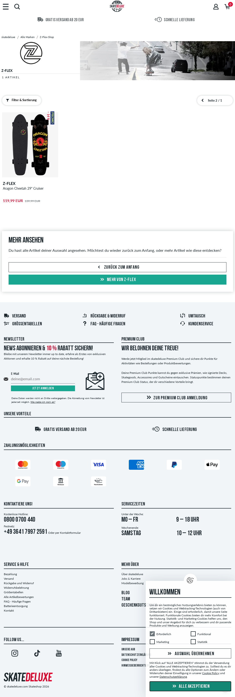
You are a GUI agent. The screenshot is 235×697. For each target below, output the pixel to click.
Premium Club (133, 339)
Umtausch (192, 316)
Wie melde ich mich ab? (42, 401)
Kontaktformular (70, 532)
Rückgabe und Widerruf (19, 583)
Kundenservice (196, 324)
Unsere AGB (128, 649)
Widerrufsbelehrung (16, 587)
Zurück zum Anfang (118, 267)
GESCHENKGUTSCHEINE (139, 605)
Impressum (130, 640)
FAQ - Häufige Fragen (103, 324)
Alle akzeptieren (190, 686)
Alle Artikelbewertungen (19, 597)
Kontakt (9, 610)
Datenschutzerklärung (136, 655)
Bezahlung (10, 574)
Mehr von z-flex (117, 279)
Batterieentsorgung (16, 606)
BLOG (125, 593)
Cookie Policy (129, 660)
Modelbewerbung (132, 583)
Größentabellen (23, 324)
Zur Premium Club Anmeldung (176, 397)
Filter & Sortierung (20, 100)
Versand (15, 316)
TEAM (125, 599)
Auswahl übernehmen (190, 654)
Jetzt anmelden (43, 388)
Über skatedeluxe (132, 574)
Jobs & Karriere (130, 578)
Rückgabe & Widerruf (104, 316)
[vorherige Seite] (202, 100)
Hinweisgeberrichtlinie (136, 665)
